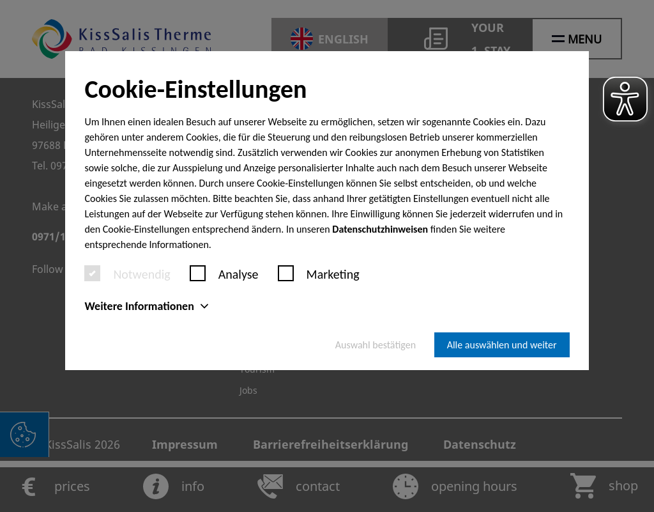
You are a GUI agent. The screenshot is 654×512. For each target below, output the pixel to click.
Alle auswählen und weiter (502, 345)
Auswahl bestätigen (375, 345)
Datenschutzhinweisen (380, 229)
